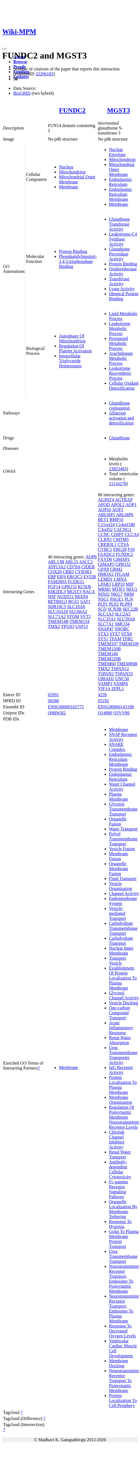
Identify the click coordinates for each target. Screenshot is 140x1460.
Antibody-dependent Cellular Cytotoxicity (120, 1169)
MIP (130, 584)
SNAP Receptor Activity (123, 737)
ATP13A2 (57, 566)
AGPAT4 (106, 499)
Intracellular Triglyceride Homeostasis (70, 360)
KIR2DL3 (57, 591)
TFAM (115, 639)
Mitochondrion (72, 172)
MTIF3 (118, 589)
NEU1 (131, 589)
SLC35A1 (107, 619)
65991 (53, 694)
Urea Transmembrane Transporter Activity (123, 1055)
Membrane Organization (120, 1100)
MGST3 (118, 110)
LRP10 (118, 584)
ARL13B (56, 561)
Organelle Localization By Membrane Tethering (123, 1209)
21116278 (117, 483)
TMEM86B (127, 663)
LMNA (120, 579)
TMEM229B (109, 658)
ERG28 (119, 549)
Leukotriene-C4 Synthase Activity (123, 239)
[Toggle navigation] (4, 49)
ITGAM (122, 574)
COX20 (55, 571)
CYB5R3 (83, 571)
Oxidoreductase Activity (123, 271)
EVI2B (90, 576)
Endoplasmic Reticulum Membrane (120, 194)
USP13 (81, 626)
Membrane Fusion (118, 856)
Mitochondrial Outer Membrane (77, 179)
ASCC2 (86, 561)
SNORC (122, 629)
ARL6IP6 (124, 514)
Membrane (68, 186)
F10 (131, 549)
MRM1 (104, 589)
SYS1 (103, 639)
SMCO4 (122, 624)
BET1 (103, 519)
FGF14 (54, 586)
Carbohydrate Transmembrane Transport (123, 928)
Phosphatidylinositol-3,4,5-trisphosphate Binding (78, 261)
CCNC (104, 534)
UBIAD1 (106, 678)
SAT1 (85, 601)
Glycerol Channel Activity (124, 995)
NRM (129, 594)
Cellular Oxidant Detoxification (124, 385)
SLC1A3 (106, 614)
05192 (103, 700)
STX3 (103, 634)
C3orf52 (105, 529)
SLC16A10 (58, 611)
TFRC (127, 639)
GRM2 (116, 569)
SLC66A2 (78, 611)
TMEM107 (108, 643)
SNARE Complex (117, 747)
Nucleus (66, 167)
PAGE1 (116, 599)
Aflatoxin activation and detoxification (121, 418)
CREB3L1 (107, 544)
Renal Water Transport (120, 1154)
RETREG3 (57, 601)
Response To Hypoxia (120, 1224)
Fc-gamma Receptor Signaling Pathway (118, 1189)
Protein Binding (73, 251)
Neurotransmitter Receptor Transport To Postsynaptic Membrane (124, 1380)
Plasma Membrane (118, 796)
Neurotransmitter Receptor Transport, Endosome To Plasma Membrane (124, 1308)
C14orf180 (125, 524)
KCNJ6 (84, 586)
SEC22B (130, 609)
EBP (52, 576)
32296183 (44, 74)
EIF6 (61, 576)
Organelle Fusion (117, 821)
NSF (52, 596)
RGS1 (73, 601)
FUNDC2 (72, 110)
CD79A (73, 566)
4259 (102, 694)
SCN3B (114, 609)
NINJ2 (104, 594)
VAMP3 (105, 683)
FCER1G (76, 581)
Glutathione (119, 437)
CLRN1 (105, 539)
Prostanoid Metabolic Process (118, 343)
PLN (129, 599)
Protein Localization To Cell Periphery (123, 1400)
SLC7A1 (106, 624)
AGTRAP (123, 499)
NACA (88, 591)
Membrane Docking (118, 1363)
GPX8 (103, 569)
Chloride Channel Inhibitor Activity (117, 1139)
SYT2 (85, 616)
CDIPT (117, 534)
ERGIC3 (74, 576)
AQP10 (104, 509)
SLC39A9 (126, 619)
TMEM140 (108, 653)
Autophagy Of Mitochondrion (72, 338)
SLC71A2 (57, 616)
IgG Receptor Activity (121, 1070)
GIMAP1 (121, 559)
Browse (20, 61)
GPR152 (69, 586)
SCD (102, 609)
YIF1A (104, 688)
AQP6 (91, 557)
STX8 (126, 634)
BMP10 (116, 519)
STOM (73, 616)
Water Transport (123, 829)
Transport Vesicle (117, 960)
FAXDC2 (106, 554)
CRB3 (68, 571)
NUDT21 (65, 596)
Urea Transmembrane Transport (123, 1256)
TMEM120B (109, 648)
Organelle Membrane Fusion (118, 868)
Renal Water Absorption (120, 1040)
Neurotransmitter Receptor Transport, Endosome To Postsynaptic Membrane (124, 1278)
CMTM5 (121, 539)
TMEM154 (79, 621)
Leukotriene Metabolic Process (119, 328)
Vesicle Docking (123, 1002)
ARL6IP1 (106, 514)
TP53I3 (67, 626)
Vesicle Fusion (122, 848)
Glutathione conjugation (119, 405)
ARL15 (71, 561)
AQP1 (130, 504)
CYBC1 (105, 549)
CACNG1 (122, 529)
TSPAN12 (120, 668)
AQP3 (117, 509)
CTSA (123, 544)
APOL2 (118, 504)
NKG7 (117, 594)
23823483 (118, 468)
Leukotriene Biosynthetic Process (120, 373)
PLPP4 (126, 604)
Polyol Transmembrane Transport (123, 838)
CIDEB (88, 566)
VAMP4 (120, 683)
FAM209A (57, 581)
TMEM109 (129, 643)
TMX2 (54, 626)
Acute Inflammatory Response (121, 1027)
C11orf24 (106, 524)
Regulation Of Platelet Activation (75, 348)
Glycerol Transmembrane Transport (123, 809)
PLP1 (103, 604)
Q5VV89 (121, 713)
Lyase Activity (122, 288)
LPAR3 (104, 584)
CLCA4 (132, 534)
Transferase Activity (119, 281)
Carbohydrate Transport (121, 941)
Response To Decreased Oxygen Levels (122, 1331)
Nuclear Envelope (117, 152)
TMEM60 (107, 663)
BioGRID (21, 93)
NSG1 (103, 599)
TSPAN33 (124, 673)
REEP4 (81, 596)
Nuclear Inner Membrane (121, 950)
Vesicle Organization (120, 886)
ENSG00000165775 (66, 706)
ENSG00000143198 (116, 706)
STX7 (115, 634)
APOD (104, 504)
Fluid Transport (122, 878)
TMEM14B (58, 621)
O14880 (105, 713)
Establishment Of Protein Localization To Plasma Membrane (123, 978)
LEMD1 (105, 579)
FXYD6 (105, 559)
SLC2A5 (123, 614)
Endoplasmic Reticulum (120, 182)
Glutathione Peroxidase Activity (119, 254)
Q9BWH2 (57, 713)
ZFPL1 (117, 688)
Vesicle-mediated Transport (117, 913)
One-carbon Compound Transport (119, 1012)
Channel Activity (124, 893)
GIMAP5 (106, 564)
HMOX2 (106, 574)
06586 (53, 700)
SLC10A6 (76, 606)
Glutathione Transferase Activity (119, 224)
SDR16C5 (57, 606)
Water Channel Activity (122, 786)
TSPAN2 (106, 673)
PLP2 (114, 604)
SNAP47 (106, 629)
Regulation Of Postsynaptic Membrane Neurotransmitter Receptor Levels (124, 1117)
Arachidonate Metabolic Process (121, 358)
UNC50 (122, 678)
